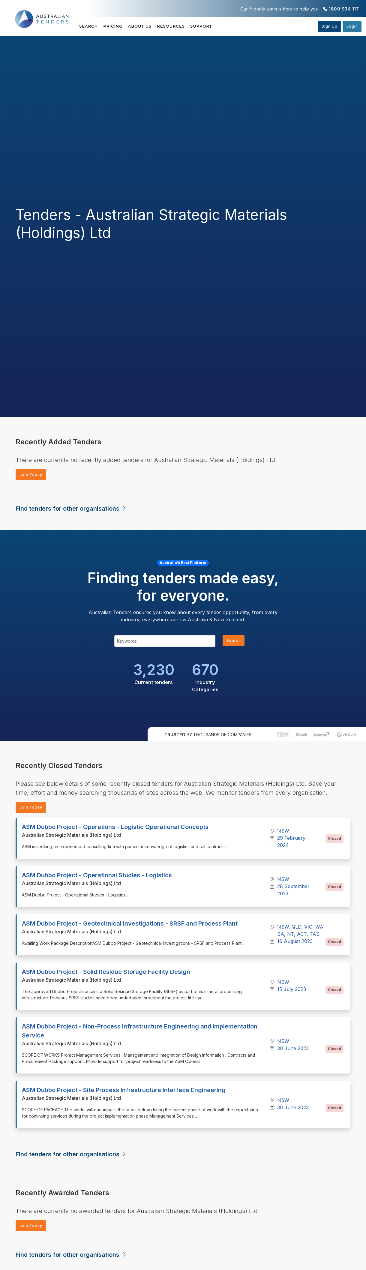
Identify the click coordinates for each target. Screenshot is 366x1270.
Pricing (120, 26)
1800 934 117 (344, 8)
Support (229, 26)
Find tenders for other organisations (71, 509)
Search (89, 26)
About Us (153, 26)
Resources (191, 26)
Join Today (33, 475)
